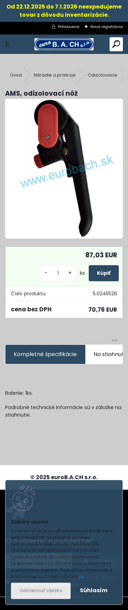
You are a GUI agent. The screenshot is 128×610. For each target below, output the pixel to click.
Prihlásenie (68, 26)
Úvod (16, 75)
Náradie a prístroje (55, 75)
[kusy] (58, 273)
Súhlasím (94, 590)
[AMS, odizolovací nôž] (64, 169)
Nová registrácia (106, 26)
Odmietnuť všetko (40, 590)
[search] (116, 44)
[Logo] (63, 44)
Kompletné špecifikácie (45, 354)
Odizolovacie (102, 75)
